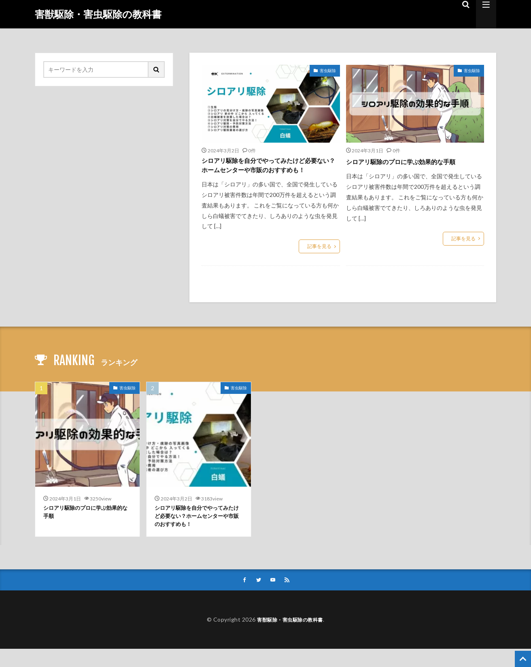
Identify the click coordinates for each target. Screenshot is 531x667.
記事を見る (319, 260)
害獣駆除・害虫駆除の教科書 (98, 14)
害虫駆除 (328, 70)
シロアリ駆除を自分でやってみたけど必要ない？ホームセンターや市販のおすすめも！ (267, 172)
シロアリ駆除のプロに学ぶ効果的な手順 (411, 161)
